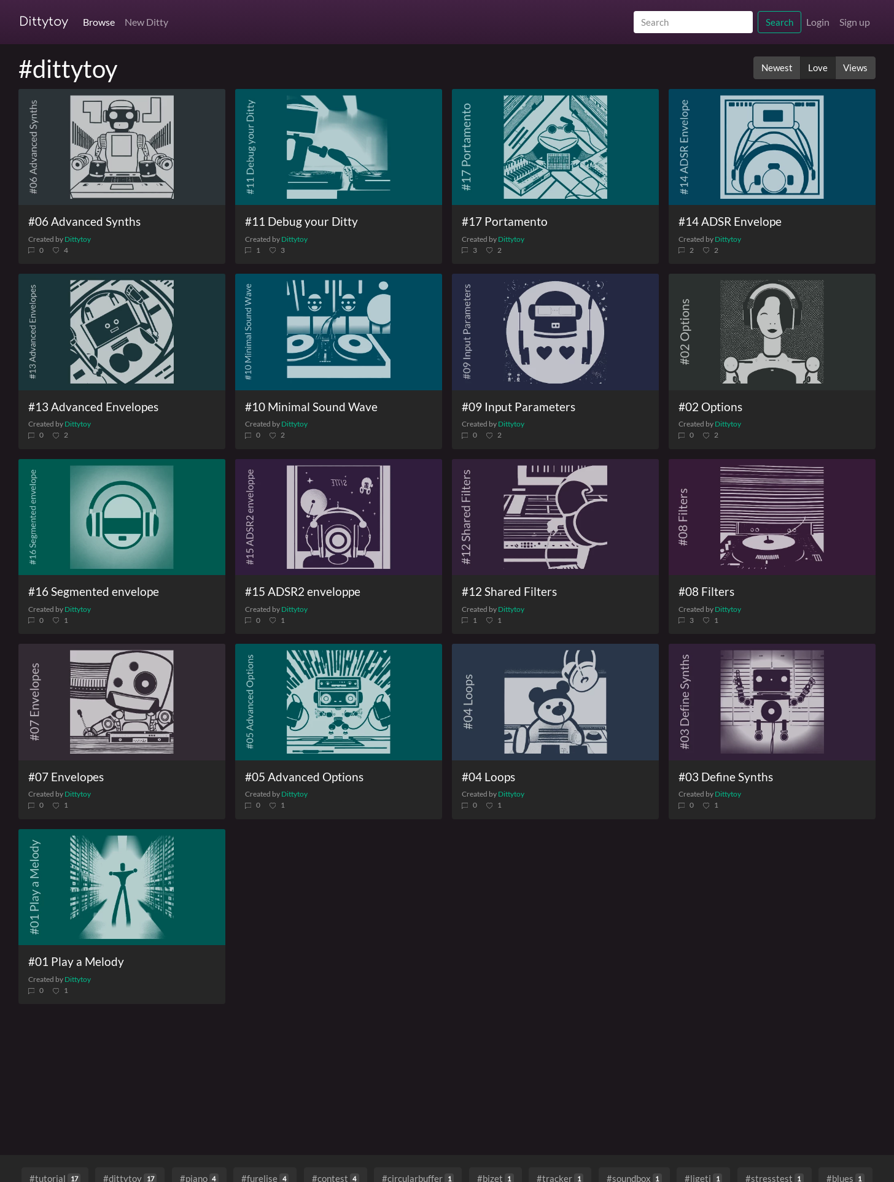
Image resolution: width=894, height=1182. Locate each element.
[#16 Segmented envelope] (121, 517)
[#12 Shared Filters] (555, 517)
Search (779, 22)
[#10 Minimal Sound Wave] (338, 332)
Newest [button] (777, 67)
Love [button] (818, 67)
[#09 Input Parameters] (555, 332)
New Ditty (146, 22)
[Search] (693, 22)
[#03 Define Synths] (772, 702)
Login (818, 22)
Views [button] (855, 67)
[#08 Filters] (772, 517)
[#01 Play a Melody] (121, 887)
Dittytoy (43, 22)
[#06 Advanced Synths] (121, 147)
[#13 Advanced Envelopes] (121, 332)
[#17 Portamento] (555, 147)
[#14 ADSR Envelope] (772, 147)
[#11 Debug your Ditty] (338, 147)
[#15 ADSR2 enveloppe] (338, 517)
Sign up (854, 22)
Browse (99, 22)
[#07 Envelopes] (121, 702)
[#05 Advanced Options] (338, 702)
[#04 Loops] (555, 702)
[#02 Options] (772, 332)
